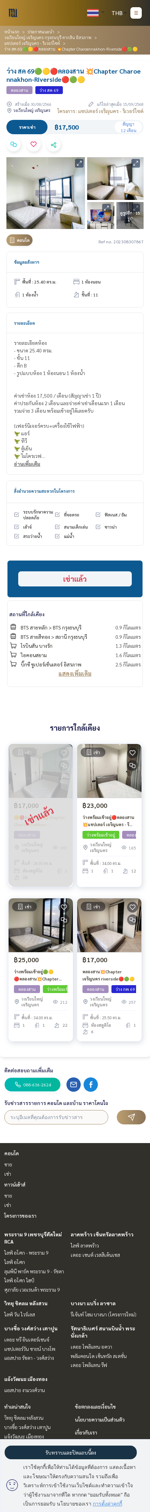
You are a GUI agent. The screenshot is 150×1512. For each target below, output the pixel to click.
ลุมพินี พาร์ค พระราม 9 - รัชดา (34, 1271)
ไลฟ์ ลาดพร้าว (85, 1245)
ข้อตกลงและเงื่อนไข (95, 1406)
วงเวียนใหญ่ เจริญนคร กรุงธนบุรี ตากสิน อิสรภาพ (47, 37)
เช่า (7, 1173)
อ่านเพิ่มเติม (27, 463)
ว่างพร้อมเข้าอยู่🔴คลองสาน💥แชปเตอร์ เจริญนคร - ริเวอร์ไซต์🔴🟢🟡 (108, 821)
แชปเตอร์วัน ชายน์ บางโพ (29, 1348)
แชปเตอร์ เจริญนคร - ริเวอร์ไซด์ (32, 43)
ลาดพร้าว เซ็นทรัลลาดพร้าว (102, 1234)
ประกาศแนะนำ (41, 31)
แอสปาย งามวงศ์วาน (24, 1390)
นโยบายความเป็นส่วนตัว (100, 1419)
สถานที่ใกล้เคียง (27, 614)
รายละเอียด (24, 323)
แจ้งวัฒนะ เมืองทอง (26, 1379)
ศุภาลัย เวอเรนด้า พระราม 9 (32, 1289)
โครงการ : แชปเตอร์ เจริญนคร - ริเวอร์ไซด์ (101, 111)
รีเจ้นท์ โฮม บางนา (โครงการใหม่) (103, 1314)
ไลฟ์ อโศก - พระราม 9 (26, 1252)
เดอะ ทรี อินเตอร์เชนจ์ (26, 1339)
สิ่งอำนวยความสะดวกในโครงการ (44, 491)
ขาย (8, 1164)
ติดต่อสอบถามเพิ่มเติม (28, 1070)
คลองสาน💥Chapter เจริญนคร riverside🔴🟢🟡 (108, 975)
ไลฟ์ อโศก (14, 1262)
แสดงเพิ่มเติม (75, 673)
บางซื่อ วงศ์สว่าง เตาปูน (31, 1328)
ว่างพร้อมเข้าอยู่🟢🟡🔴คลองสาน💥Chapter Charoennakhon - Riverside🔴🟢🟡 (36, 975)
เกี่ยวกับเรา (86, 1432)
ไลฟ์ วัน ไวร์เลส (19, 1314)
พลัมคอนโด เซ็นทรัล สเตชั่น (99, 1356)
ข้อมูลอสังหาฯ (26, 262)
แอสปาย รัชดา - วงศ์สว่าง (29, 1357)
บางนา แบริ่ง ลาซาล (93, 1303)
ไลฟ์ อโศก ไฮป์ (19, 1280)
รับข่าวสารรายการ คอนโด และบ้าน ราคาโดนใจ (56, 1103)
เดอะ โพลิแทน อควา (91, 1346)
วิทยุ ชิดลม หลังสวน (26, 1303)
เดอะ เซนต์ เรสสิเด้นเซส (95, 1254)
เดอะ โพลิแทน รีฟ (89, 1365)
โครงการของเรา (20, 1215)
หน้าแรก (11, 31)
